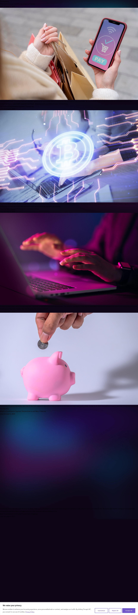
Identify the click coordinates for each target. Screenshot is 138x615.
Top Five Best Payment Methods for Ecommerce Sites (19, 209)
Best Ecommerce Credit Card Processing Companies (19, 514)
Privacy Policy (29, 612)
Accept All (128, 610)
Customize (101, 610)
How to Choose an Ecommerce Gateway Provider (17, 4)
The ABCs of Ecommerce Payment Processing (16, 106)
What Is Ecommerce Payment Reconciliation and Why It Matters (23, 411)
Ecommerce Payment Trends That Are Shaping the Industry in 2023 (24, 309)
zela (1, 6)
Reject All (115, 610)
